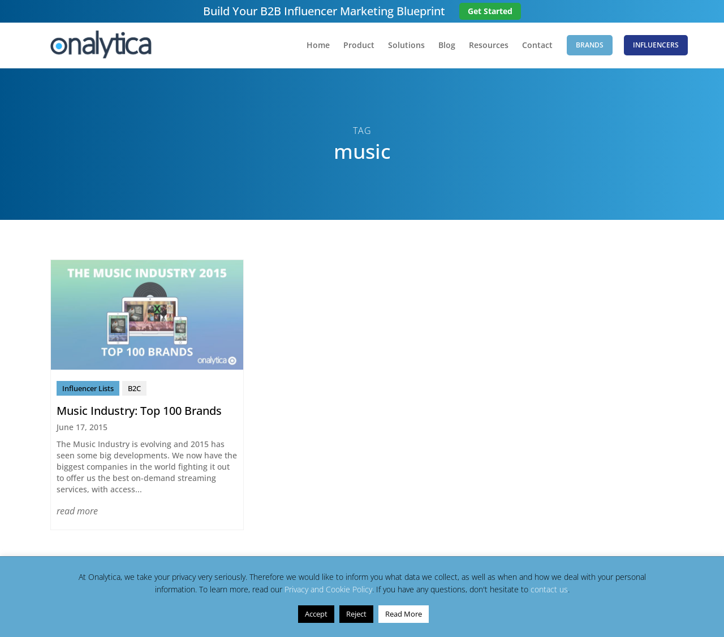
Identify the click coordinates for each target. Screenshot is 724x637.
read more (77, 511)
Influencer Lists (88, 388)
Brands (590, 45)
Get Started (490, 11)
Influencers (656, 45)
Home (318, 45)
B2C (134, 388)
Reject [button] (356, 614)
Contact (537, 45)
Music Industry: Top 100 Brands (139, 410)
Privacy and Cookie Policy (328, 589)
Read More (403, 614)
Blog (446, 45)
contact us (549, 589)
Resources (488, 45)
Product (358, 45)
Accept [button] (316, 614)
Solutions (406, 45)
